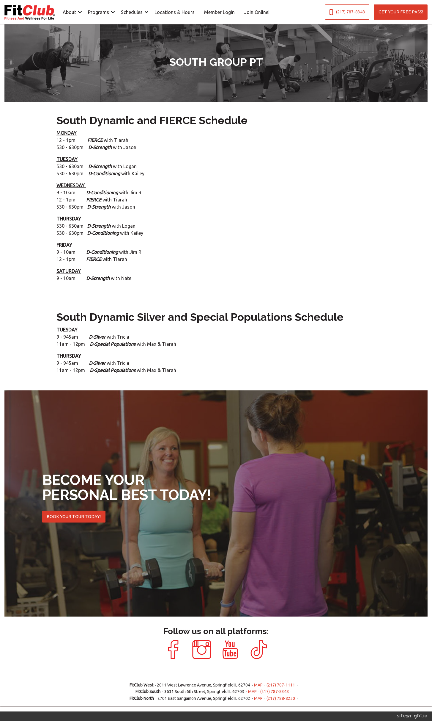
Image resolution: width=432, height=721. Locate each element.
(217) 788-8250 (281, 698)
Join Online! (256, 12)
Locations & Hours (174, 12)
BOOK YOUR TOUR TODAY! (74, 516)
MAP (258, 685)
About (69, 12)
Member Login (219, 12)
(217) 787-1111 (281, 685)
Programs (98, 12)
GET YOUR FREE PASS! (401, 12)
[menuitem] (70, 12)
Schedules (132, 12)
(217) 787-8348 (347, 12)
